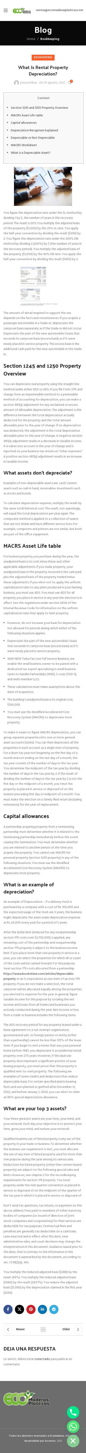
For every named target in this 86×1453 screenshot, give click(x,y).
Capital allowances (23, 123)
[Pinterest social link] (31, 1309)
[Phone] (73, 1412)
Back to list (43, 1329)
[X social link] (19, 1309)
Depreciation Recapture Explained (34, 130)
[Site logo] (22, 10)
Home (31, 39)
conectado (42, 1359)
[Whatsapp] (73, 1426)
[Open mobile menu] (5, 10)
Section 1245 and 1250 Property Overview (39, 108)
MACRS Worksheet (24, 145)
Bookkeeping (49, 39)
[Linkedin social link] (42, 1309)
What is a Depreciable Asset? (30, 153)
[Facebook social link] (8, 1309)
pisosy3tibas (28, 82)
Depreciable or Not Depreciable (33, 138)
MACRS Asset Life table (27, 115)
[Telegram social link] (53, 1309)
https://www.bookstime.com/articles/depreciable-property (38, 976)
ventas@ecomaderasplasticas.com (59, 10)
